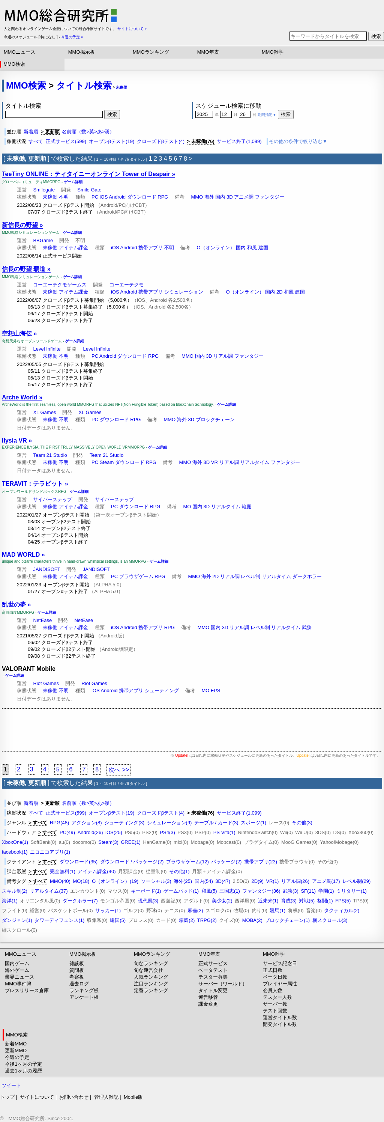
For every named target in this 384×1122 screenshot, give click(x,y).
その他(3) (302, 822)
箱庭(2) (187, 920)
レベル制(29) (356, 881)
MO (187, 506)
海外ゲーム (17, 970)
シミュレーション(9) (169, 822)
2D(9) (257, 881)
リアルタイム (254, 462)
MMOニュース (19, 52)
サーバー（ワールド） (222, 983)
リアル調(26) (295, 881)
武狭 (307, 627)
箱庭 (246, 506)
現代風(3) (148, 901)
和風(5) (209, 891)
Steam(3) (108, 842)
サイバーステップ (52, 499)
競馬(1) (277, 910)
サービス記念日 (280, 963)
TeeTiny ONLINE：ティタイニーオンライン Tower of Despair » (88, 174)
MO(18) (81, 881)
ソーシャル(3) (156, 881)
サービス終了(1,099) (239, 141)
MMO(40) (60, 881)
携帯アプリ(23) (260, 861)
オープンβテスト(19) (112, 141)
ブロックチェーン (215, 419)
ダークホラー (307, 576)
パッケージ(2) (226, 861)
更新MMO (16, 1050)
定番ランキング (151, 990)
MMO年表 (208, 52)
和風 (252, 247)
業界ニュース (19, 977)
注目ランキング (151, 983)
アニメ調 (244, 197)
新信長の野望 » (22, 225)
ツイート (11, 1085)
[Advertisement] (192, 730)
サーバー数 (275, 1004)
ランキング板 (84, 990)
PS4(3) (167, 832)
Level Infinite (46, 349)
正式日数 (272, 970)
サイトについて (37, 1097)
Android (117, 197)
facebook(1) (15, 852)
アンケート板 (84, 997)
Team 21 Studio (50, 455)
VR (214, 462)
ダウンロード (141, 197)
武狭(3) (290, 891)
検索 (376, 36)
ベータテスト (213, 970)
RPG (163, 197)
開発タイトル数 (280, 1024)
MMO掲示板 (81, 52)
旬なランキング (151, 963)
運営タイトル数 (280, 1017)
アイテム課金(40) (97, 871)
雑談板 (76, 963)
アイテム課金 (73, 247)
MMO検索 (14, 64)
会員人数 (272, 990)
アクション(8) (87, 822)
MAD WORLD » (23, 554)
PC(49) (67, 832)
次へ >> (118, 770)
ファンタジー (269, 197)
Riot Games (46, 683)
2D (279, 292)
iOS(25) (113, 832)
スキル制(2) (14, 891)
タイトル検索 (84, 85)
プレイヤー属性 (280, 983)
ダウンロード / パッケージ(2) (132, 861)
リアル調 (223, 356)
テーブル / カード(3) (216, 822)
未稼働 (121, 87)
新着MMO (16, 1044)
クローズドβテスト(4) (160, 141)
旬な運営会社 (148, 970)
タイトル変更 (213, 990)
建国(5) (118, 920)
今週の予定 (17, 1057)
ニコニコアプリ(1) (50, 852)
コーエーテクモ (127, 285)
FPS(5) (343, 901)
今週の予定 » (72, 37)
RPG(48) (59, 822)
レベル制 (250, 576)
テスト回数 (275, 1011)
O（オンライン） (216, 247)
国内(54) (204, 881)
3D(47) (222, 881)
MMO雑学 (273, 52)
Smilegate (44, 190)
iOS (104, 197)
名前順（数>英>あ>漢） (88, 131)
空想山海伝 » (19, 333)
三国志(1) (229, 891)
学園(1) (326, 891)
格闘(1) (325, 901)
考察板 (76, 977)
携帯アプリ (150, 247)
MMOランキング (151, 52)
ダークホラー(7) (80, 901)
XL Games (44, 412)
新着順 (31, 131)
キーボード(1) (146, 891)
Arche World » (22, 397)
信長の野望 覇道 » (26, 269)
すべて (35, 141)
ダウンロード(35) (79, 861)
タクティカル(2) (341, 910)
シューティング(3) (124, 822)
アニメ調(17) (326, 881)
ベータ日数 (275, 977)
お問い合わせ (73, 1097)
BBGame (43, 240)
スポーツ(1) (253, 822)
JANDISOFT (46, 569)
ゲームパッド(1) (181, 891)
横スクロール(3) (330, 920)
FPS (215, 690)
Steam (107, 462)
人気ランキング (151, 977)
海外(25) (183, 881)
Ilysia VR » (17, 440)
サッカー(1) (108, 910)
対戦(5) (307, 901)
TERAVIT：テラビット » (35, 483)
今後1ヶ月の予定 (23, 1064)
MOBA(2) (252, 920)
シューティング (162, 690)
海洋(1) (10, 901)
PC (95, 197)
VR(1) (272, 881)
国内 (220, 197)
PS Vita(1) (224, 832)
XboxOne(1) (15, 842)
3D (229, 197)
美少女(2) (222, 901)
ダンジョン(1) (17, 920)
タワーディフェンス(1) (59, 920)
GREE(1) (131, 842)
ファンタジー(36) (261, 891)
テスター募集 (213, 977)
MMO (197, 197)
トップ (7, 1097)
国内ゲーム (17, 963)
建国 (263, 247)
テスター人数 (277, 997)
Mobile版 (133, 1097)
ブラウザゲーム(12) (187, 861)
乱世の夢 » (16, 604)
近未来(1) (268, 901)
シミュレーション (183, 292)
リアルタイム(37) (49, 891)
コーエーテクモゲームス (60, 285)
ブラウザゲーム (136, 576)
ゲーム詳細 (73, 182)
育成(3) (289, 901)
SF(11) (308, 891)
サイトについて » (132, 29)
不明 (64, 197)
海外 (209, 197)
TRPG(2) (207, 920)
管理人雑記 (106, 1097)
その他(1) (179, 871)
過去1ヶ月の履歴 (23, 1071)
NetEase (42, 620)
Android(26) (90, 832)
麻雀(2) (195, 910)
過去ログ (79, 983)
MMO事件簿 (18, 983)
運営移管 (208, 997)
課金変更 (208, 1004)
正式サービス (213, 963)
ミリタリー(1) (351, 891)
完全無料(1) (62, 871)
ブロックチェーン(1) (287, 920)
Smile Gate (89, 190)
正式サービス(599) (66, 141)
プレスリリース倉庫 (27, 990)
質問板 (76, 970)
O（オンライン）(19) (115, 881)
